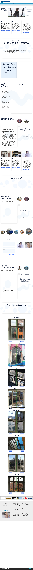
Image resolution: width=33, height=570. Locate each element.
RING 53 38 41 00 (30, 1)
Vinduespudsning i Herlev (24, 509)
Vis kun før (10, 366)
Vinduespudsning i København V (16, 504)
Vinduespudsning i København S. (16, 508)
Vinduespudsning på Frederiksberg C (16, 505)
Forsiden (2, 3)
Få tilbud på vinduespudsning (5, 30)
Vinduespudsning (18, 3)
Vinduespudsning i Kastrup (25, 513)
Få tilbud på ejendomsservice (16, 30)
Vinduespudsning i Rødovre (15, 513)
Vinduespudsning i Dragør (25, 514)
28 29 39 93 (9, 509)
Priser (22, 3)
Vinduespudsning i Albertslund (16, 514)
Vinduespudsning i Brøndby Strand (25, 504)
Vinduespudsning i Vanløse (25, 508)
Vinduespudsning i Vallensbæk (16, 515)
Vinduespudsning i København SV (16, 510)
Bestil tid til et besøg (25, 32)
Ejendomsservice (6, 3)
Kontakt (25, 3)
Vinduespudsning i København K (16, 503)
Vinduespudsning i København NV (16, 509)
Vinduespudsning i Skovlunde (25, 510)
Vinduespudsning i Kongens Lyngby (26, 515)
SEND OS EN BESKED (6, 510)
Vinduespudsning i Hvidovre (25, 503)
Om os (28, 3)
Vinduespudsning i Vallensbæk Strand (26, 505)
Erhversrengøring (12, 3)
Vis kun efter (22, 366)
